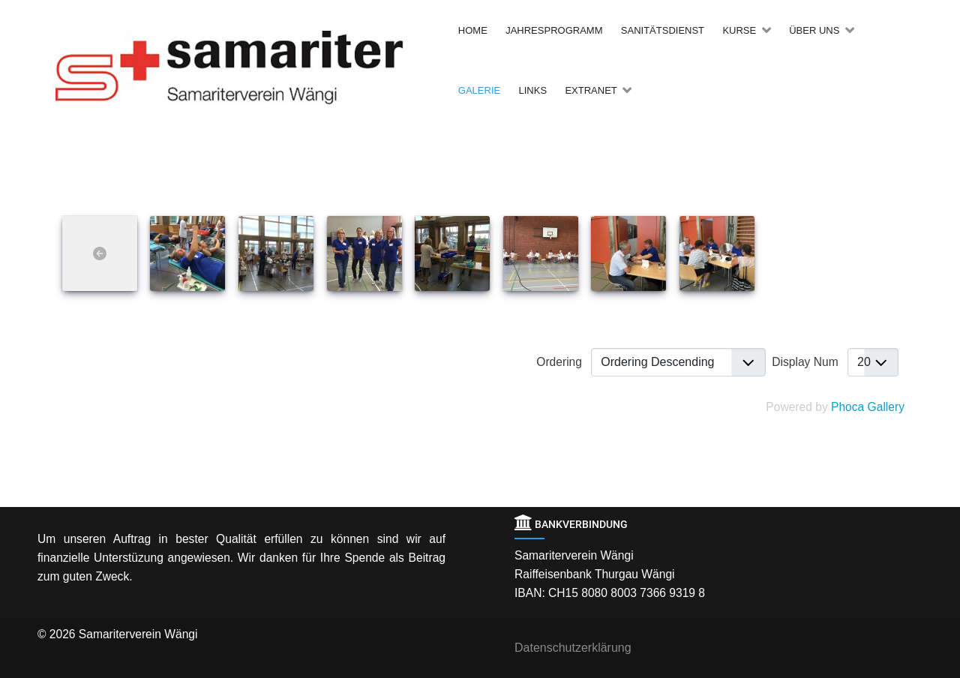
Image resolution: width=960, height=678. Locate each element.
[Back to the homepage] (253, 67)
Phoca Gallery (867, 406)
